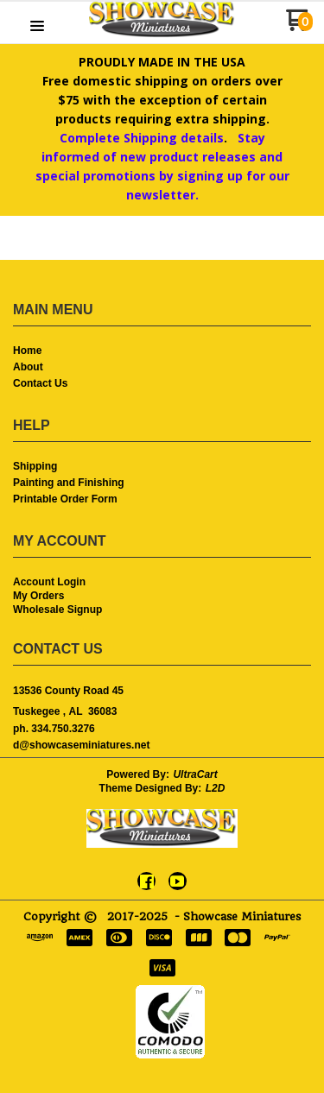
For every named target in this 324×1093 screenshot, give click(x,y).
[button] (37, 26)
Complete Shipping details (142, 138)
